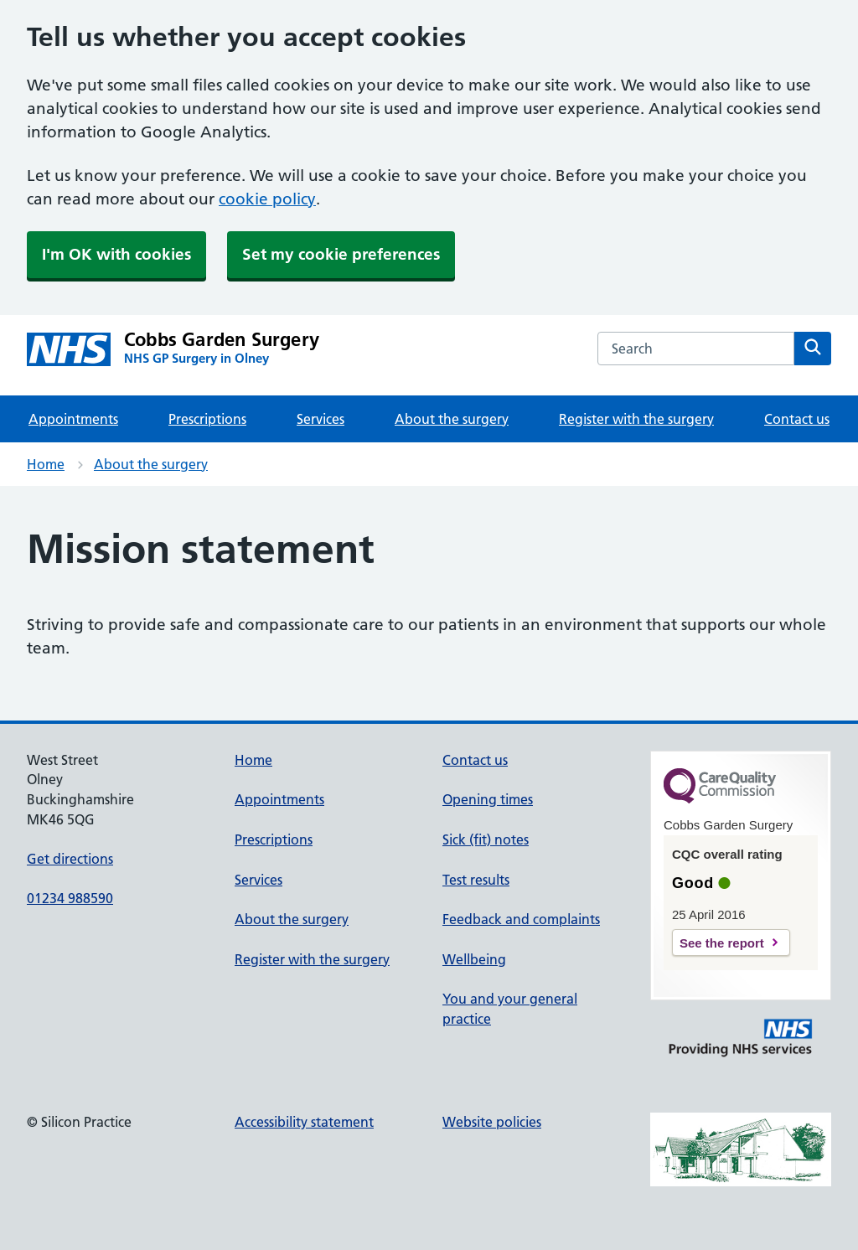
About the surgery (452, 419)
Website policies (491, 1121)
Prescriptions (207, 419)
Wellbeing (474, 959)
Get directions (70, 858)
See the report (722, 943)
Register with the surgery (636, 419)
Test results (475, 879)
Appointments (73, 419)
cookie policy (267, 199)
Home (46, 464)
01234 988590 (70, 898)
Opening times (487, 799)
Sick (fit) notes (485, 839)
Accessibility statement (304, 1121)
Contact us (797, 419)
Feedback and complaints (521, 919)
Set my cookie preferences (341, 254)
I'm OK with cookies (116, 254)
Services (320, 419)
